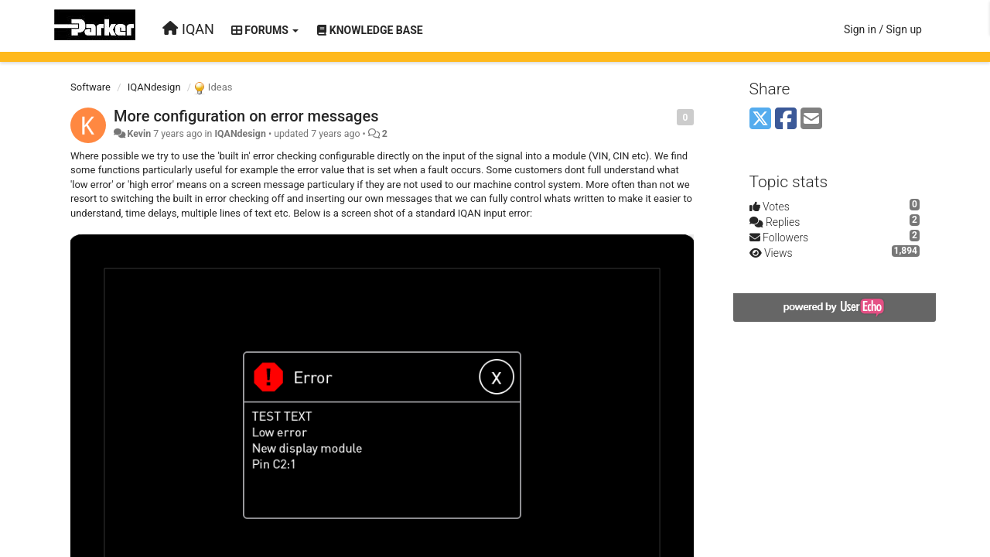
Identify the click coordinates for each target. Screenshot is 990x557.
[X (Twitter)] (760, 119)
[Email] (811, 119)
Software (90, 87)
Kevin (139, 133)
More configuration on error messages (246, 116)
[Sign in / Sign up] (883, 29)
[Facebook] (786, 119)
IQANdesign (154, 87)
